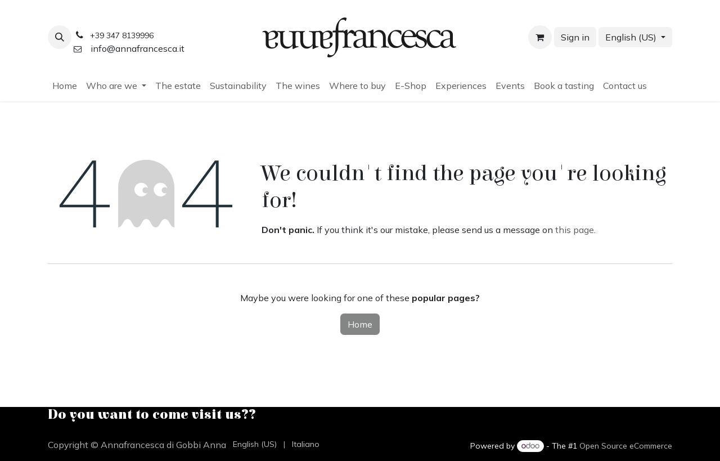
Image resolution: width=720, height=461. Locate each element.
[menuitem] (65, 85)
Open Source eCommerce (625, 446)
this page (574, 229)
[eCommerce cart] (540, 37)
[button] (59, 37)
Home (360, 324)
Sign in (575, 37)
